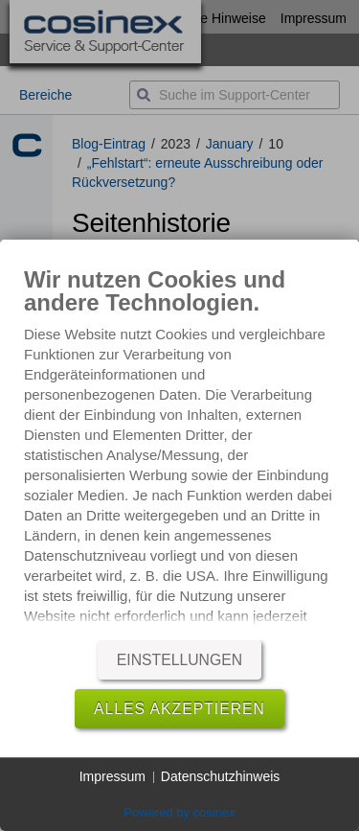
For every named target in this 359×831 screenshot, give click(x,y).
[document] (179, 448)
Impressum (112, 776)
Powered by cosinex (179, 812)
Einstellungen (179, 660)
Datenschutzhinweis (220, 776)
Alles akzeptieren (179, 709)
